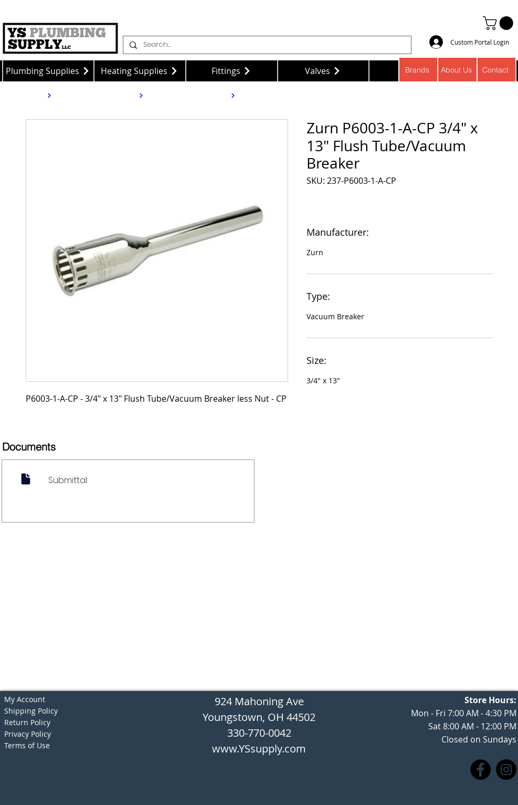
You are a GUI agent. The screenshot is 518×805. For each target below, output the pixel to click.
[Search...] (266, 45)
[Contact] (496, 69)
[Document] (26, 478)
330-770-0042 (259, 733)
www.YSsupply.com (259, 748)
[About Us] (457, 69)
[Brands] (418, 69)
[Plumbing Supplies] (48, 70)
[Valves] (323, 70)
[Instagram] (506, 769)
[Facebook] (480, 769)
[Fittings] (232, 70)
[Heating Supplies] (140, 70)
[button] (499, 23)
